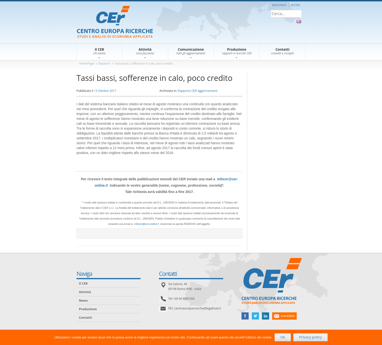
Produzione (88, 309)
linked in (265, 316)
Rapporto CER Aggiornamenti (198, 91)
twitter (255, 316)
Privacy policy (310, 337)
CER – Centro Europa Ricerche (114, 22)
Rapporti (104, 63)
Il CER (83, 283)
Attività (85, 292)
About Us (298, 21)
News (83, 300)
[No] (375, 337)
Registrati (279, 5)
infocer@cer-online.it (146, 223)
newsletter (284, 316)
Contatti (85, 317)
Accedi (295, 5)
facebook (245, 316)
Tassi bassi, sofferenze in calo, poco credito (144, 63)
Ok (282, 337)
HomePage (86, 63)
